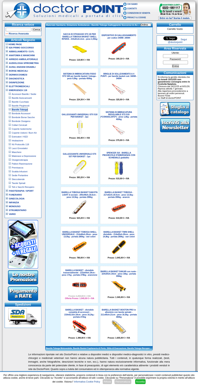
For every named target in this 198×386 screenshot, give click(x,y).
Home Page (14, 44)
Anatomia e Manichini (22, 55)
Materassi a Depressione (24, 156)
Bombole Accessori (21, 113)
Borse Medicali (18, 71)
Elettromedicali (19, 86)
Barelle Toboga (20, 109)
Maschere (16, 152)
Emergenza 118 (18, 90)
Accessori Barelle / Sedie (24, 94)
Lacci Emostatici (20, 148)
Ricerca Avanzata (19, 33)
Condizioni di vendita (138, 13)
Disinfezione (16, 82)
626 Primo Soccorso (21, 47)
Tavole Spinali (18, 183)
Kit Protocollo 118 (20, 144)
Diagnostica (16, 78)
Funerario (15, 195)
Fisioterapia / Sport (21, 191)
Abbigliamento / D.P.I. (21, 51)
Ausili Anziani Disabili (22, 67)
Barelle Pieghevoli (20, 106)
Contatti (132, 9)
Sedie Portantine (20, 175)
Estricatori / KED (20, 137)
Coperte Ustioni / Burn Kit (24, 133)
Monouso (14, 206)
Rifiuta (107, 381)
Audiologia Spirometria (24, 63)
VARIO (12, 214)
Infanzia (14, 202)
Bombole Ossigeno (21, 121)
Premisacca (17, 167)
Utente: (175, 52)
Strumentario (17, 210)
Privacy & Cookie (136, 17)
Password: (175, 59)
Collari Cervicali (19, 125)
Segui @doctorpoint (177, 41)
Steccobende (18, 179)
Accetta (140, 381)
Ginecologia (17, 198)
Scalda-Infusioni (19, 171)
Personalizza (122, 381)
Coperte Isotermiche (22, 129)
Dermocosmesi (18, 75)
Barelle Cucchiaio (20, 102)
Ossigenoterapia (20, 160)
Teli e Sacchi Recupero (23, 187)
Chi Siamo (132, 4)
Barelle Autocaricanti (22, 98)
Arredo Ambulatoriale (23, 59)
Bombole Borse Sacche (23, 117)
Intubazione (17, 140)
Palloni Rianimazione (22, 164)
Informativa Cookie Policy (87, 381)
